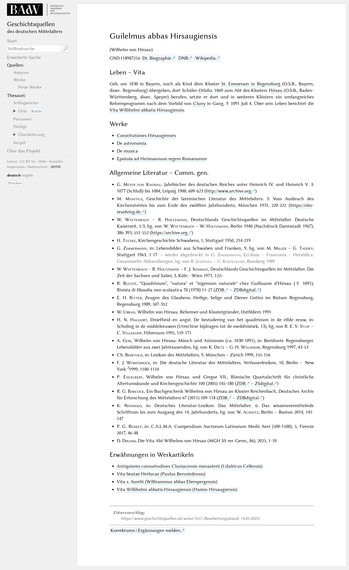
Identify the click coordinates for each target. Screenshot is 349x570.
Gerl (127, 340)
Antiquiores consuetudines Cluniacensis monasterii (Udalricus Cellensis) (189, 466)
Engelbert (133, 377)
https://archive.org (169, 232)
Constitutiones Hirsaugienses (146, 135)
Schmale (200, 269)
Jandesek (204, 261)
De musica (127, 151)
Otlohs (205, 90)
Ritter (135, 297)
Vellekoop (132, 333)
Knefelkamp (234, 261)
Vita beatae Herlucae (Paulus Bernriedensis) (161, 474)
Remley (135, 426)
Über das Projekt (23, 151)
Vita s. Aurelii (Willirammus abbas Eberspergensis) (167, 481)
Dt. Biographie (156, 58)
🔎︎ (66, 48)
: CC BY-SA (21, 161)
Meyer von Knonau (142, 184)
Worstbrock (138, 362)
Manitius (134, 198)
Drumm (129, 440)
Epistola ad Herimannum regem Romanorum (162, 158)
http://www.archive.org (228, 191)
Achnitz (251, 412)
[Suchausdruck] (34, 48)
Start (12, 41)
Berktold (134, 355)
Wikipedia (205, 58)
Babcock (136, 391)
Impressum (16, 167)
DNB (183, 58)
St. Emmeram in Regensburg (250, 84)
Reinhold (133, 405)
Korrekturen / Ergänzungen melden (145, 530)
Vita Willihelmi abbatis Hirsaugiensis (147, 110)
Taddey (306, 248)
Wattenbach (137, 219)
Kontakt (55, 161)
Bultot (129, 283)
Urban (129, 312)
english (27, 175)
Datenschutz (38, 167)
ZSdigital (264, 383)
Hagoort (138, 319)
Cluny (199, 103)
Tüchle (129, 240)
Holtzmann (176, 219)
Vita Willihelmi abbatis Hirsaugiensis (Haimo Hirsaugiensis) (177, 489)
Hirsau (275, 90)
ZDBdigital (244, 290)
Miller (280, 248)
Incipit (19, 142)
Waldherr (250, 347)
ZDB (219, 290)
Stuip (305, 326)
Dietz (219, 347)
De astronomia (131, 143)
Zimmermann (135, 248)
